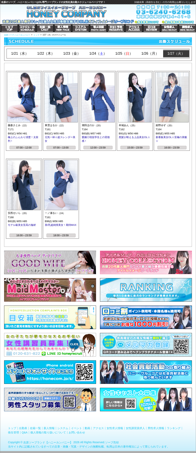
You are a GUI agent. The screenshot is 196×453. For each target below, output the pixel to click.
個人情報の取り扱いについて (48, 432)
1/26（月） (150, 53)
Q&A (25, 432)
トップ (12, 428)
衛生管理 (13, 432)
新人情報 (49, 428)
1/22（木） (46, 53)
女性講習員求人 (135, 428)
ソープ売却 (112, 442)
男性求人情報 (156, 428)
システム (62, 428)
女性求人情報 (115, 428)
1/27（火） (176, 53)
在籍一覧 (35, 428)
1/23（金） (72, 53)
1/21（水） (20, 53)
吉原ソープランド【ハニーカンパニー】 (48, 442)
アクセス (98, 428)
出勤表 (23, 428)
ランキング (174, 428)
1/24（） (98, 54)
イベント (76, 428)
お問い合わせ (77, 432)
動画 (87, 428)
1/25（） (124, 54)
